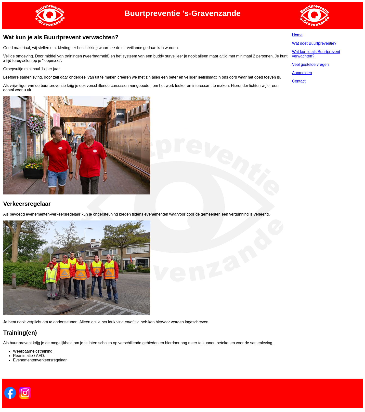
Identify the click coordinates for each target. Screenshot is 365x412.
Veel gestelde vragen (310, 64)
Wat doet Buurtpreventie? (314, 43)
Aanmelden (302, 73)
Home (297, 35)
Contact (299, 81)
